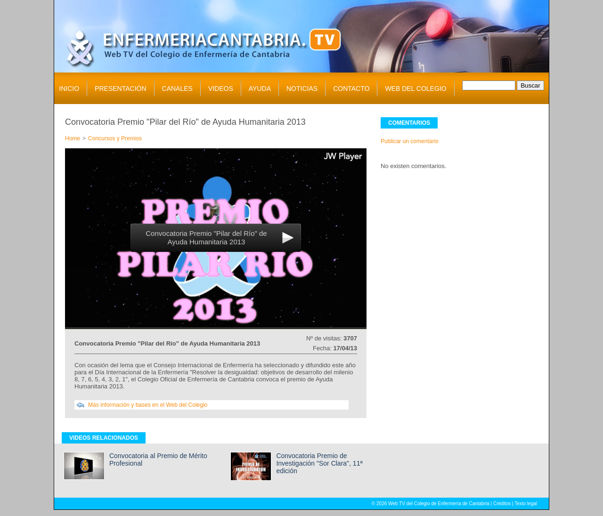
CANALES (177, 88)
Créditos (502, 503)
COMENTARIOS (409, 123)
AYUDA (260, 88)
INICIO (69, 88)
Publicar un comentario (410, 141)
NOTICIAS (302, 88)
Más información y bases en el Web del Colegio (147, 405)
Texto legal (525, 503)
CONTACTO (351, 88)
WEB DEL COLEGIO (415, 88)
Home (72, 138)
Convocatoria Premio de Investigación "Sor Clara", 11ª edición (319, 463)
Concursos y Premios (115, 138)
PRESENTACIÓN (120, 88)
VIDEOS (220, 88)
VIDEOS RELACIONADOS (103, 438)
